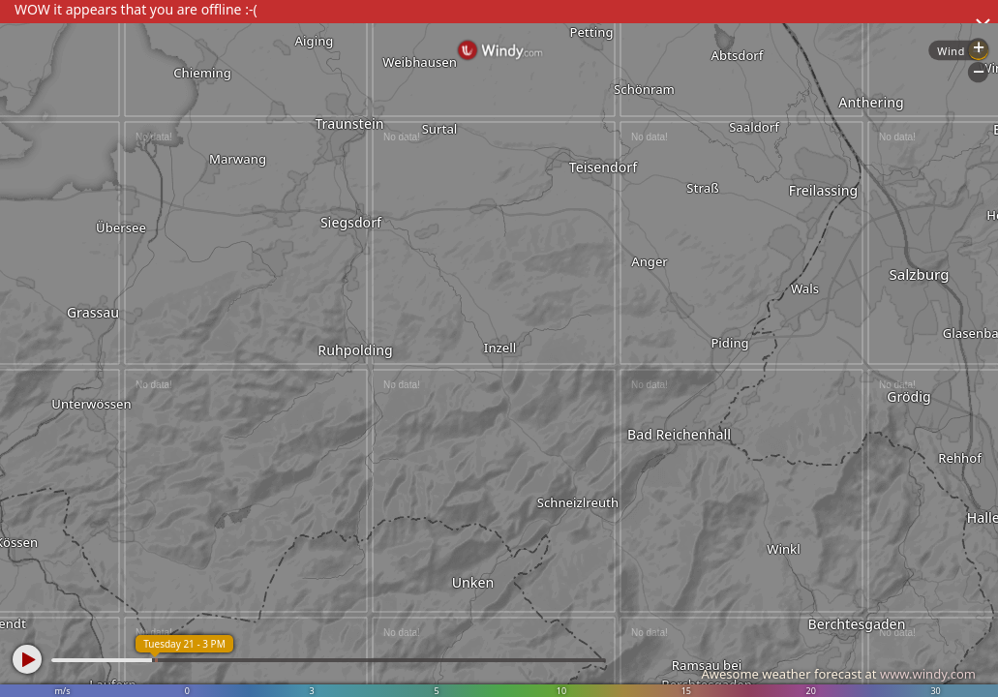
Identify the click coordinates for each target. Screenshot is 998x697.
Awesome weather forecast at (838, 673)
